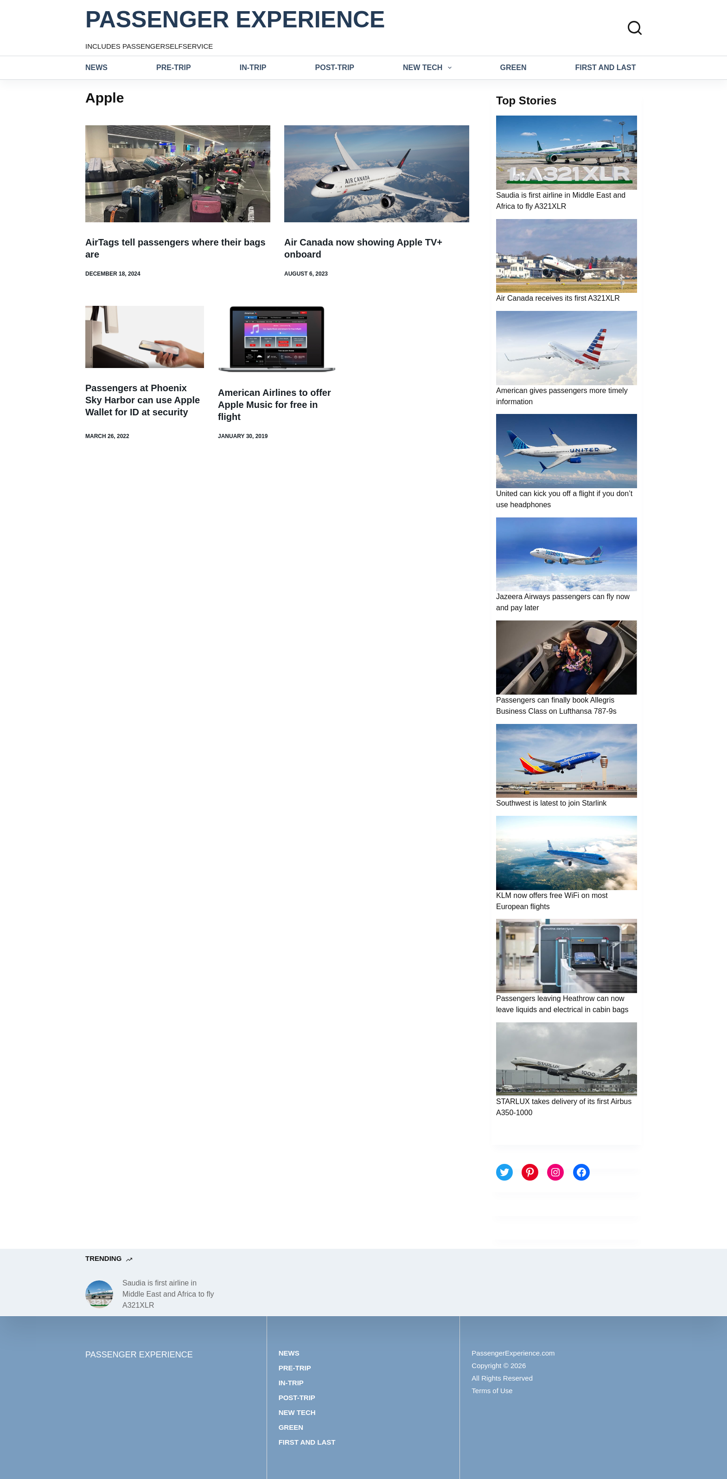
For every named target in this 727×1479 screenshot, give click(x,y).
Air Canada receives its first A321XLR (558, 298)
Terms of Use (492, 1391)
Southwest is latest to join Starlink (551, 803)
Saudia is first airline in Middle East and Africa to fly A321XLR (168, 1294)
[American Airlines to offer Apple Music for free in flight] (277, 339)
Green (513, 67)
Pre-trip (173, 67)
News (96, 67)
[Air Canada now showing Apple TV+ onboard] (376, 173)
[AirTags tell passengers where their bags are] (177, 173)
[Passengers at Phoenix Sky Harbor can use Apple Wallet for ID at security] (144, 337)
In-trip (253, 67)
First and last (605, 67)
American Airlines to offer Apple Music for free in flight (274, 405)
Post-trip (334, 67)
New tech (429, 67)
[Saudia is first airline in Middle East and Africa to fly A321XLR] (99, 1294)
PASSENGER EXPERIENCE (235, 19)
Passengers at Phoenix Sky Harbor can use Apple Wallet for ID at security (142, 400)
